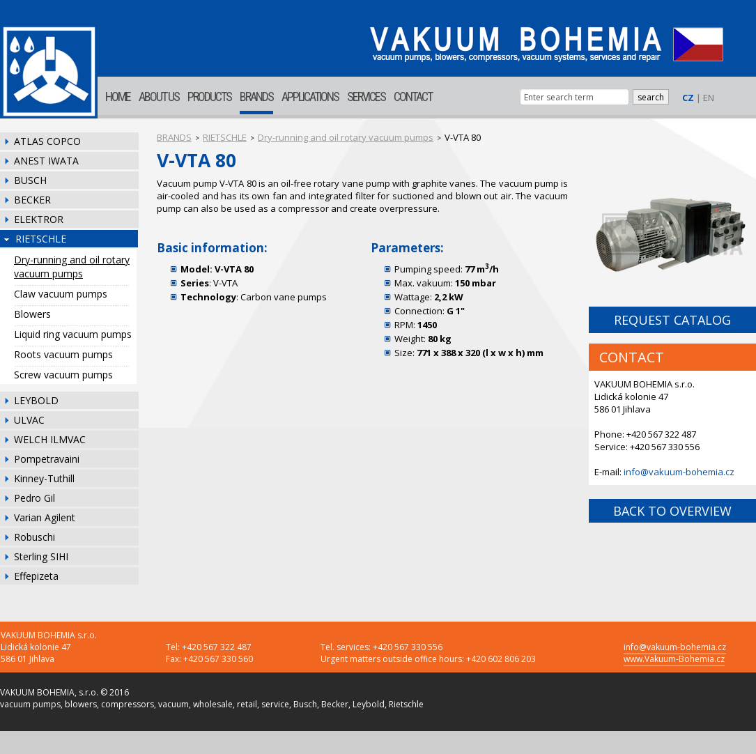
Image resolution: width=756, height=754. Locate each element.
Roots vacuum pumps (63, 354)
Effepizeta (36, 576)
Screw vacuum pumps (63, 374)
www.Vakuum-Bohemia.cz (674, 659)
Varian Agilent (44, 517)
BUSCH (30, 180)
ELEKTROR (38, 219)
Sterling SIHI (41, 556)
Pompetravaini (46, 459)
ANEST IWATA (46, 160)
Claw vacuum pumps (60, 293)
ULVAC (29, 419)
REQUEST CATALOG (672, 319)
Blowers (32, 314)
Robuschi (34, 537)
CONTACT (413, 96)
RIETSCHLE (40, 238)
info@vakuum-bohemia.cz (679, 472)
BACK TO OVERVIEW (672, 510)
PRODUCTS (209, 96)
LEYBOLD (36, 400)
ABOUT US (159, 96)
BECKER (32, 199)
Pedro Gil (34, 498)
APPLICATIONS (310, 96)
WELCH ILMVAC (50, 439)
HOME (117, 96)
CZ (688, 97)
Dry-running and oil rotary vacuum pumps (72, 266)
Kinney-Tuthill (44, 478)
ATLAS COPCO (47, 141)
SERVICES (366, 96)
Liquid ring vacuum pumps (73, 334)
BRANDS (256, 96)
